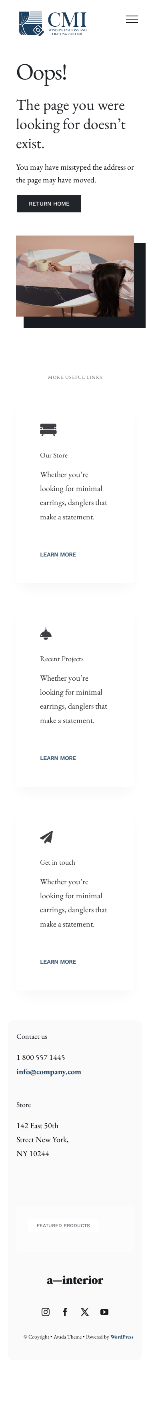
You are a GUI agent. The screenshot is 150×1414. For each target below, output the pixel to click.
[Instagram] (45, 1312)
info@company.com (48, 1071)
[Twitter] (84, 1312)
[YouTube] (104, 1312)
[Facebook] (65, 1312)
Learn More (58, 554)
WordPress (122, 1336)
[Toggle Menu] (132, 19)
